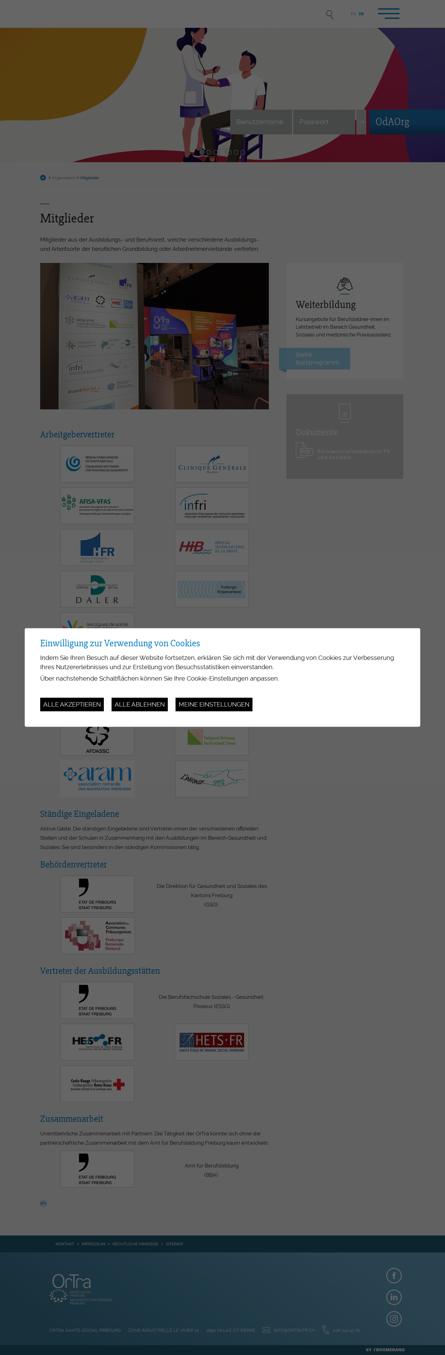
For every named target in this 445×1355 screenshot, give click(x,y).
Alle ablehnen (140, 704)
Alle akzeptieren (72, 704)
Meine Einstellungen (214, 704)
